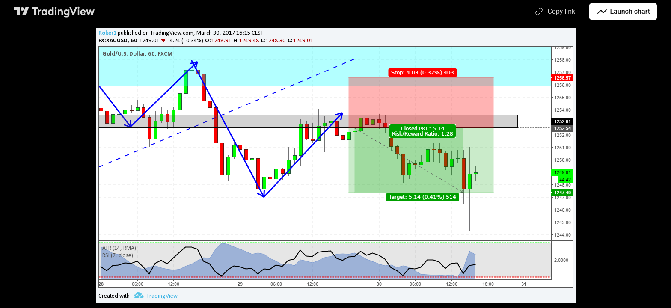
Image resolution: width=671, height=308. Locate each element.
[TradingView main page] (54, 12)
